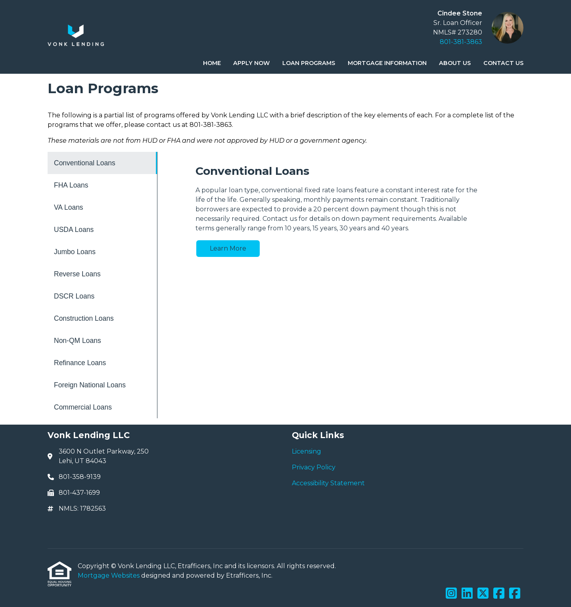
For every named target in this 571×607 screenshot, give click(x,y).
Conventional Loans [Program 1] (84, 163)
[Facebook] (498, 594)
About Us (455, 63)
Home (212, 63)
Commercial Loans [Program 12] (83, 407)
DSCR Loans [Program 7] (74, 296)
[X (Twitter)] (483, 594)
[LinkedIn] (467, 594)
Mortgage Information (387, 63)
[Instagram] (451, 594)
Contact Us (503, 63)
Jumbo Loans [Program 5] (75, 252)
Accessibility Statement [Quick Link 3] (328, 483)
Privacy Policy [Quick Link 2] (313, 467)
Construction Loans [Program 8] (84, 318)
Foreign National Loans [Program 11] (90, 385)
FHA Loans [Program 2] (71, 185)
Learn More (228, 248)
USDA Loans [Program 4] (74, 230)
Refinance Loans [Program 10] (80, 363)
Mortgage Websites (109, 575)
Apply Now (251, 63)
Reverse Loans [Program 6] (77, 274)
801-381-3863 (461, 42)
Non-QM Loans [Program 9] (77, 341)
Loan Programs (308, 63)
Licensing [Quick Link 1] (306, 451)
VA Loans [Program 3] (68, 207)
